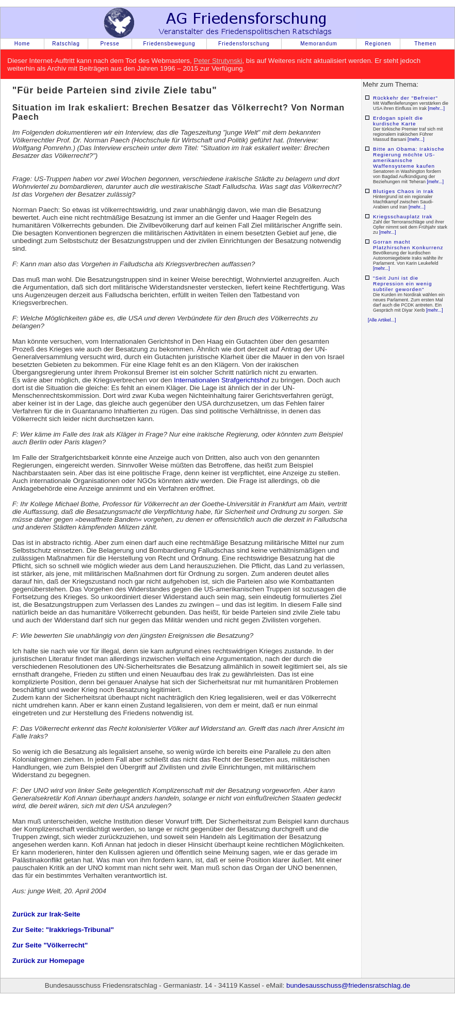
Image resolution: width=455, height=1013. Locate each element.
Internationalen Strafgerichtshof (221, 380)
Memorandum (318, 43)
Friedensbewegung (169, 43)
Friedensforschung (244, 43)
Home (22, 43)
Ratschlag (65, 43)
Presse (109, 43)
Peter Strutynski (217, 61)
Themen (425, 43)
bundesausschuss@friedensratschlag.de (348, 985)
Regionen (378, 43)
